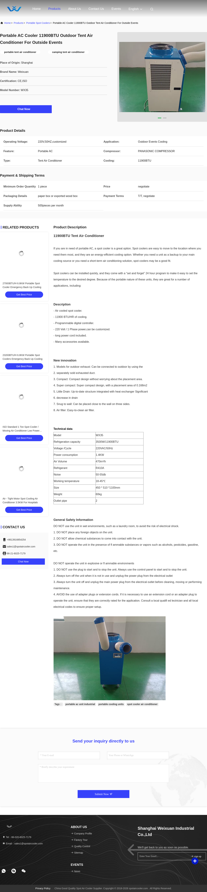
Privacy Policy (42, 888)
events (116, 9)
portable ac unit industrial (80, 704)
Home (36, 9)
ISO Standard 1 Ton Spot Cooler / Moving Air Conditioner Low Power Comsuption (21, 430)
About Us (74, 9)
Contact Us (96, 9)
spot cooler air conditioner (142, 704)
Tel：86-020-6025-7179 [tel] (16, 837)
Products (54, 9)
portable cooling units (111, 704)
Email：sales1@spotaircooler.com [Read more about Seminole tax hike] (22, 843)
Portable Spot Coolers (38, 23)
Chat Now (25, 109)
